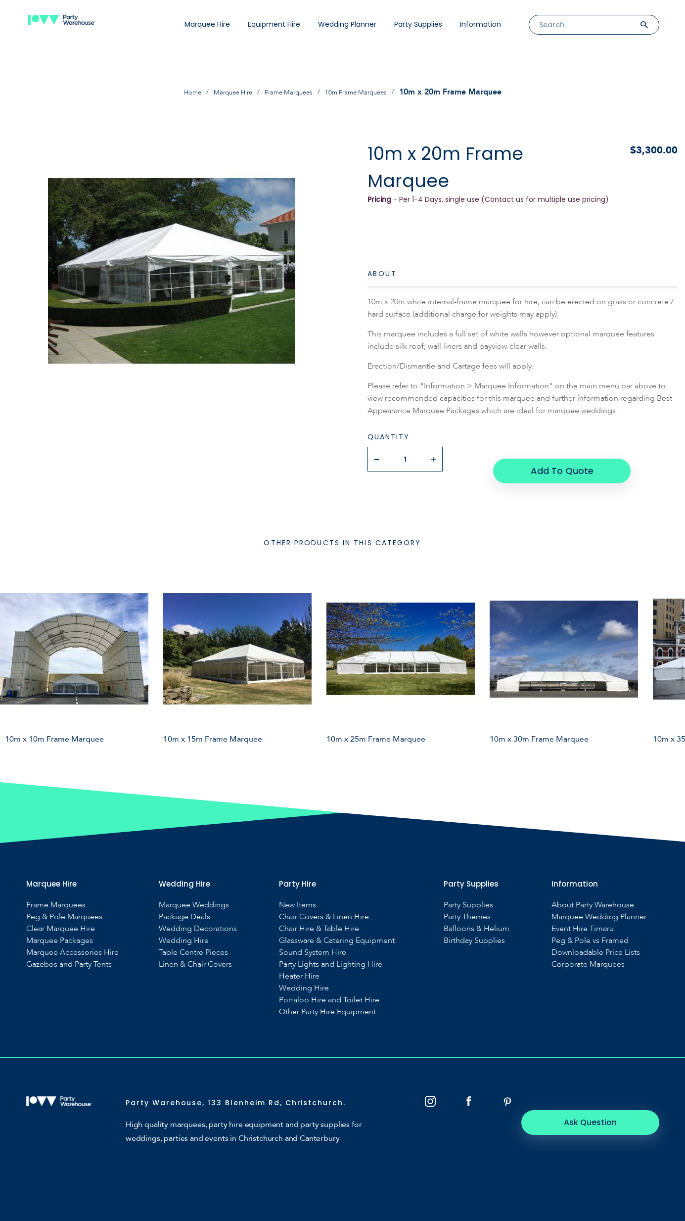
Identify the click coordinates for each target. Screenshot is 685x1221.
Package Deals (184, 904)
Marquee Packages (59, 928)
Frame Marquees (289, 92)
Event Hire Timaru (582, 916)
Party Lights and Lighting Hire (330, 952)
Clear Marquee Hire (60, 916)
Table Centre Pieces (193, 940)
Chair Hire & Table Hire (319, 916)
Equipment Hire (274, 24)
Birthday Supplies (474, 928)
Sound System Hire (312, 940)
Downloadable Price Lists (595, 940)
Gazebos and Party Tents (69, 952)
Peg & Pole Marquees (64, 904)
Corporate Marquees (588, 952)
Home (174, 92)
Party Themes (467, 904)
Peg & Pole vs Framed (590, 928)
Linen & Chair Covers (195, 952)
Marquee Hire (207, 24)
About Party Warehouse (592, 892)
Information (480, 24)
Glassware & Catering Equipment (337, 928)
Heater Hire (299, 964)
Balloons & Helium (476, 916)
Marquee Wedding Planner (598, 904)
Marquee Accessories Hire (72, 940)
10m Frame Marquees (369, 92)
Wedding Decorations (198, 916)
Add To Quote (559, 458)
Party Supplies (418, 24)
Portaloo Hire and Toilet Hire (329, 987)
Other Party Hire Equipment (327, 999)
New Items (297, 892)
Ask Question (604, 1096)
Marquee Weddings (194, 892)
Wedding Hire (184, 928)
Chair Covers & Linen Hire (324, 904)
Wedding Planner (347, 24)
